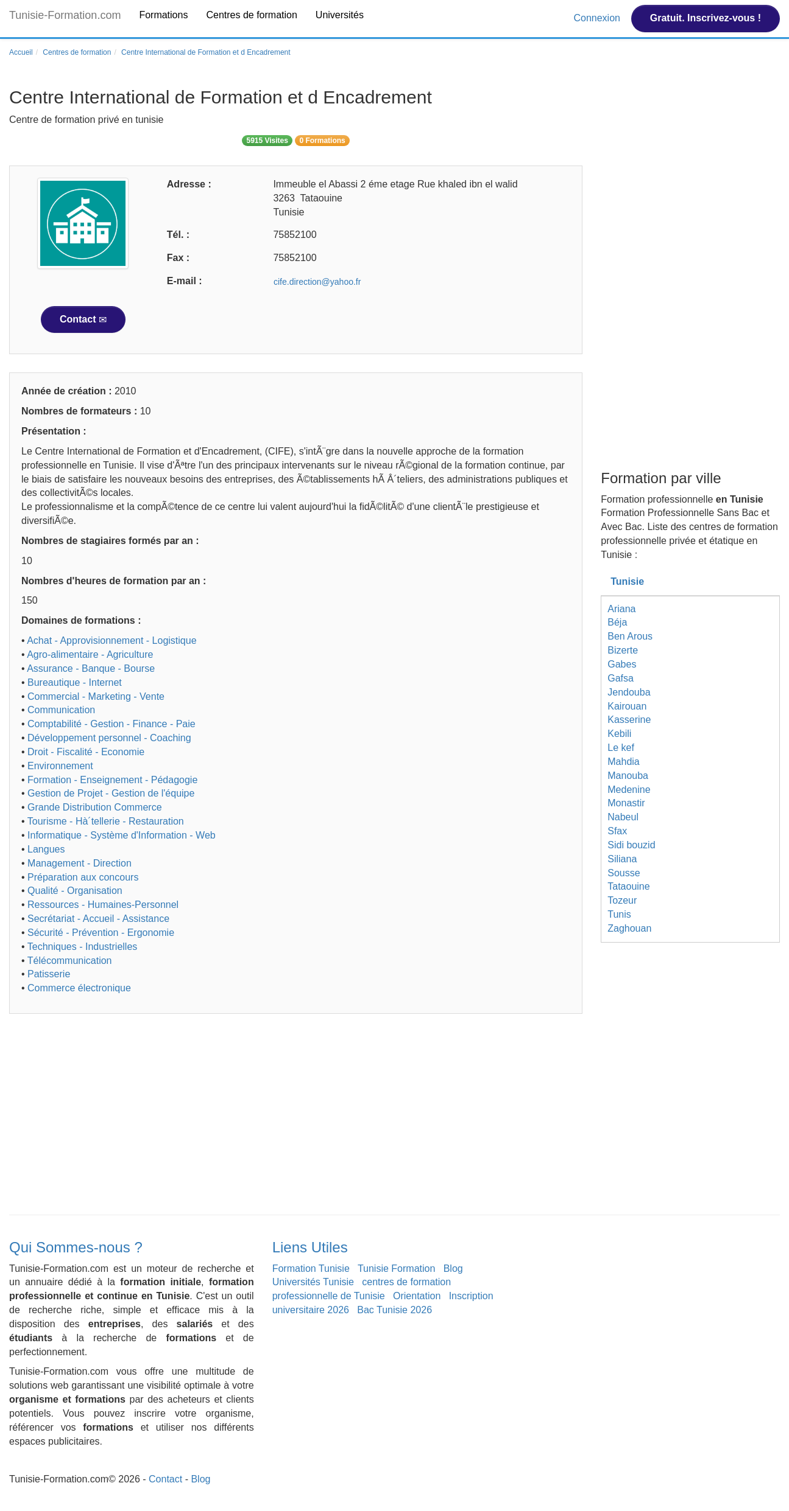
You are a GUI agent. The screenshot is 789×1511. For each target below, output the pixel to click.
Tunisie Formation (396, 1268)
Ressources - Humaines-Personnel (103, 904)
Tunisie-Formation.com (65, 15)
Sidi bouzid (631, 845)
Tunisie (627, 581)
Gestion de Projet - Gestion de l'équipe (110, 793)
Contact (83, 319)
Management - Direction (79, 863)
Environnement (60, 766)
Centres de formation (251, 15)
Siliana (622, 859)
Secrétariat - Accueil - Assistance (98, 918)
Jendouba (628, 692)
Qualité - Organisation (74, 890)
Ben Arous (630, 636)
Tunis (619, 914)
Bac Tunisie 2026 (394, 1310)
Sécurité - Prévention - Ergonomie (100, 932)
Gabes (621, 664)
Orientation (416, 1296)
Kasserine (629, 719)
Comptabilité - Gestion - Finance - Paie (111, 724)
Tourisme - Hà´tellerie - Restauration (105, 821)
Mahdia (623, 761)
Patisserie (48, 974)
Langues (46, 849)
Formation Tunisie (311, 1268)
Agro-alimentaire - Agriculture (90, 654)
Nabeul (623, 817)
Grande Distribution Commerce (94, 807)
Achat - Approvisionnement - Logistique (111, 640)
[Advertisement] (295, 1117)
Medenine (628, 789)
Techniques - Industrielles (82, 946)
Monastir (626, 803)
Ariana (621, 609)
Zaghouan (629, 928)
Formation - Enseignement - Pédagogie (112, 780)
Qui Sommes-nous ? (76, 1247)
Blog (453, 1268)
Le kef (620, 747)
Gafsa (620, 678)
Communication (61, 710)
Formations (163, 15)
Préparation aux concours (82, 877)
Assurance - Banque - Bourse (91, 668)
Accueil (21, 52)
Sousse (623, 873)
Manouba (627, 775)
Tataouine (628, 886)
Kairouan (626, 706)
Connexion (598, 18)
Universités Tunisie (313, 1282)
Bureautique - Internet (74, 682)
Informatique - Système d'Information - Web (121, 835)
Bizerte (622, 650)
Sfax (617, 831)
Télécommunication (69, 960)
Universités (340, 15)
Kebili (619, 733)
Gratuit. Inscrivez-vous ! (705, 18)
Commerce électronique (79, 988)
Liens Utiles (310, 1247)
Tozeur (622, 900)
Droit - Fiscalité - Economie (85, 752)
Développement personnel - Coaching (109, 738)
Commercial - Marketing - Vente (96, 696)
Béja (617, 622)
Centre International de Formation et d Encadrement (206, 52)
